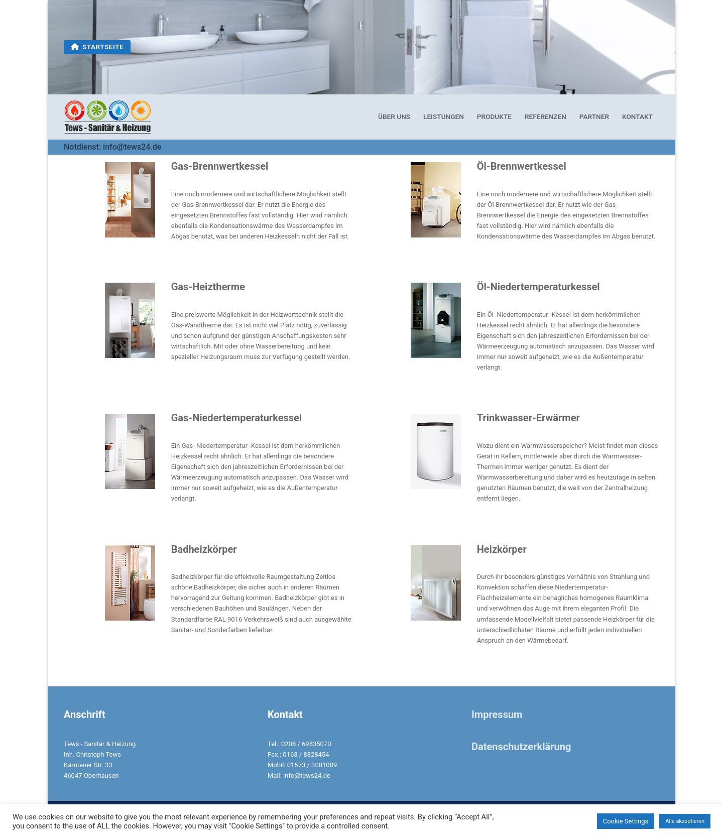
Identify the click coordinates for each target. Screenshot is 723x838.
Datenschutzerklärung (521, 747)
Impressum (496, 714)
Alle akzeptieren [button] (684, 821)
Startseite (97, 47)
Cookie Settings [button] (626, 821)
